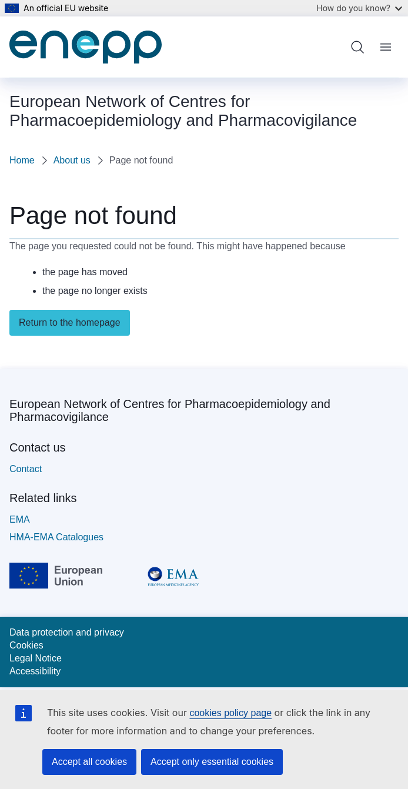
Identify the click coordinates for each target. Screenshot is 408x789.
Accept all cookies (89, 762)
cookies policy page (230, 713)
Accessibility (35, 671)
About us (72, 160)
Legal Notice (35, 658)
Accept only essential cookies (212, 762)
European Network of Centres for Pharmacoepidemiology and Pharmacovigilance (169, 410)
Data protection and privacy (66, 632)
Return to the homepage (70, 322)
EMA (19, 519)
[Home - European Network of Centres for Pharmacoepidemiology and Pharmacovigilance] (85, 47)
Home (22, 160)
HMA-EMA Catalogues (56, 537)
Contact (25, 469)
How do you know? (359, 8)
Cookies (26, 645)
